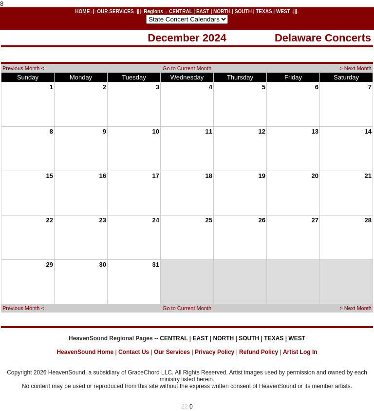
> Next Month (355, 68)
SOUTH (243, 11)
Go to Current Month (187, 68)
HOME (82, 11)
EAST (202, 11)
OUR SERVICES (115, 11)
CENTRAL (180, 11)
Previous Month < (23, 68)
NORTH (222, 11)
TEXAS (264, 11)
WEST (283, 11)
